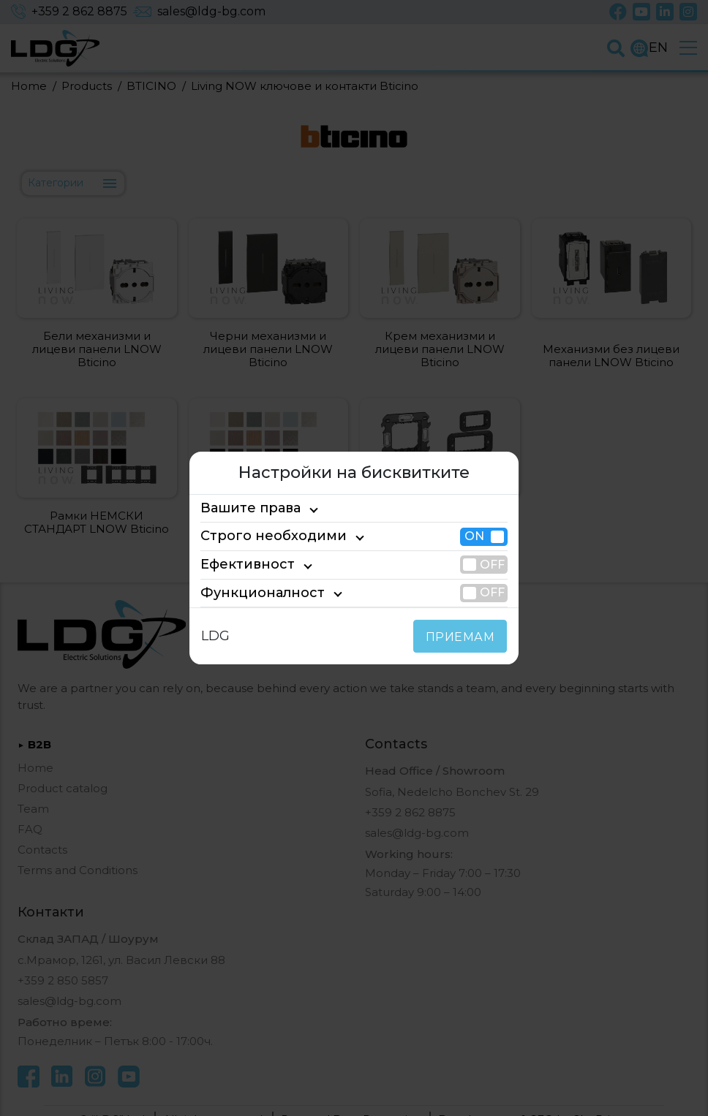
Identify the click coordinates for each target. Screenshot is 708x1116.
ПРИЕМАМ (463, 637)
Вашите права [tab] (243, 508)
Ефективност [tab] (240, 564)
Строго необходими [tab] (260, 536)
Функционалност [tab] (251, 592)
